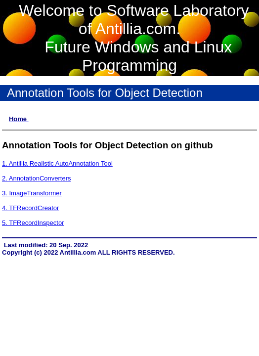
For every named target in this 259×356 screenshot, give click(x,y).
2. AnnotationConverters (36, 178)
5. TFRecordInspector (33, 222)
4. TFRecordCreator (30, 208)
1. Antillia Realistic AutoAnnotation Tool (57, 163)
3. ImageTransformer (32, 193)
